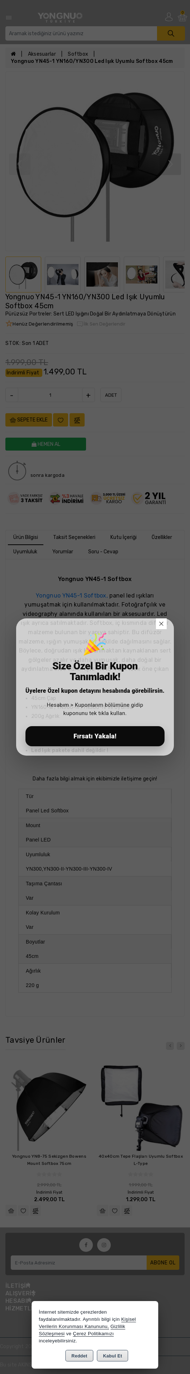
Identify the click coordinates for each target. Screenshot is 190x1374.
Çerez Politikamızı (93, 1333)
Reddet (79, 1356)
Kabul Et (112, 1356)
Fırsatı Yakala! (95, 736)
